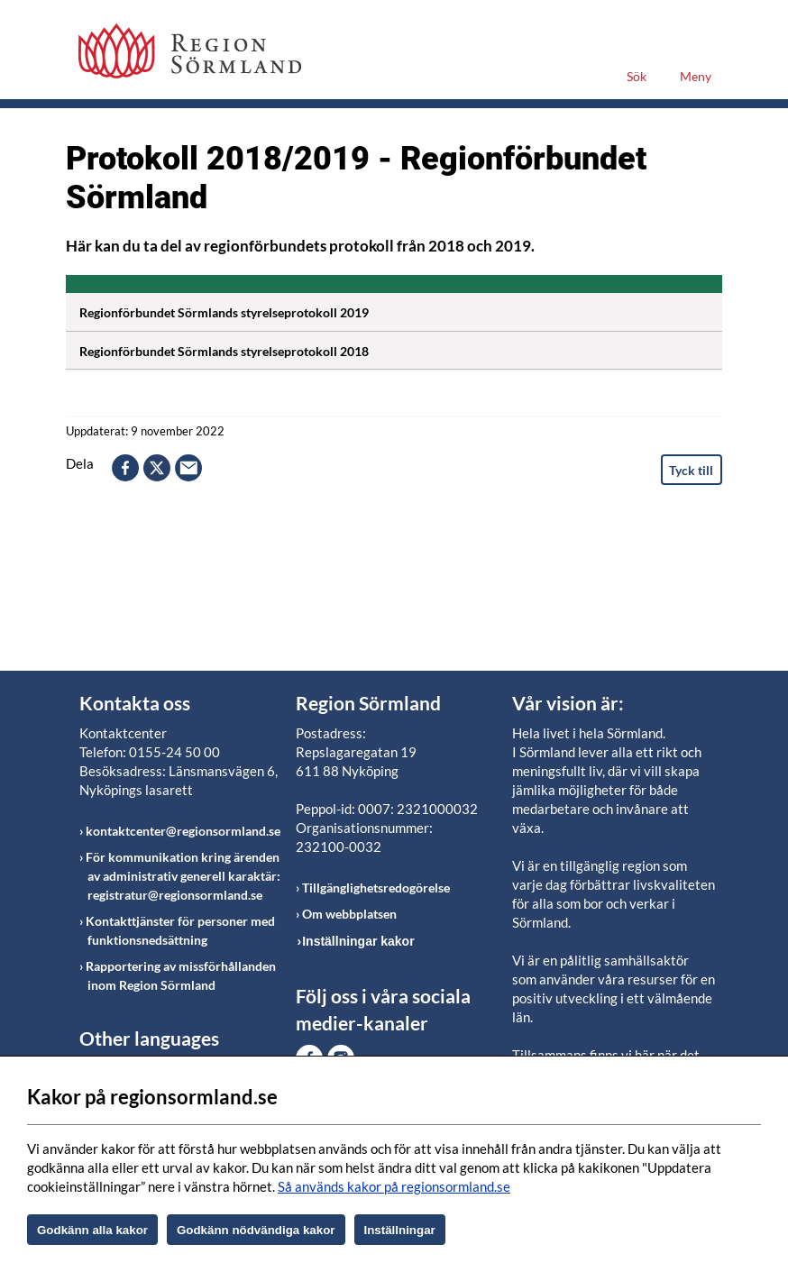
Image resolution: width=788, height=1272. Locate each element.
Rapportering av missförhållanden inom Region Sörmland (181, 975)
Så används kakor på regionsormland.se (394, 1186)
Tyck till (691, 470)
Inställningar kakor (358, 941)
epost (188, 467)
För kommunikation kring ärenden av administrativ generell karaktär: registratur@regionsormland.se (183, 875)
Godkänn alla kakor (92, 1230)
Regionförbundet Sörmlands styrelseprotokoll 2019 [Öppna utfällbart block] (400, 309)
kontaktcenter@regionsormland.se (183, 830)
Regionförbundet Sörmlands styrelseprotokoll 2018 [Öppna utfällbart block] (400, 347)
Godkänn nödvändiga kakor (256, 1230)
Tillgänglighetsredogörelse (376, 887)
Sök (636, 76)
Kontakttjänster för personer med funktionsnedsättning (180, 930)
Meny (695, 76)
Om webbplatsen (349, 913)
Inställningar (399, 1230)
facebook (125, 467)
